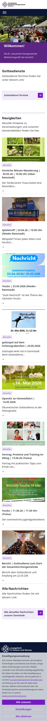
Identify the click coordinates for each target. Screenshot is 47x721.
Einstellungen (23, 709)
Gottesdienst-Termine (16, 95)
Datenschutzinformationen (14, 696)
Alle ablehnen (23, 716)
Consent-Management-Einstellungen (26, 679)
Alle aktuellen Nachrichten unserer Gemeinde (19, 613)
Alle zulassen (23, 702)
